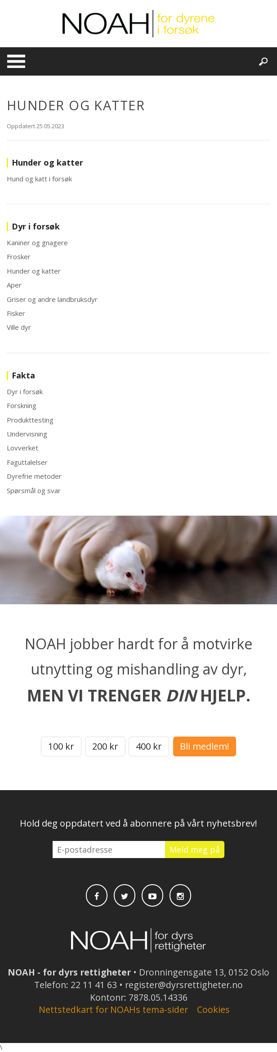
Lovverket (22, 447)
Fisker (16, 313)
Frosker (19, 256)
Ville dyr (19, 327)
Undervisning (27, 433)
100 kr (61, 746)
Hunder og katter (34, 270)
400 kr (149, 746)
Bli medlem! (204, 746)
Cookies (213, 1009)
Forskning (21, 405)
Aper (14, 284)
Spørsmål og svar (34, 490)
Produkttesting (30, 419)
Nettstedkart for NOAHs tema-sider (113, 1009)
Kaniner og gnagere (37, 242)
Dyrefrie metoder (34, 476)
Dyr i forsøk (25, 391)
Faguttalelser (27, 462)
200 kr (105, 746)
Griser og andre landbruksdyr (52, 299)
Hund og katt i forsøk (39, 178)
